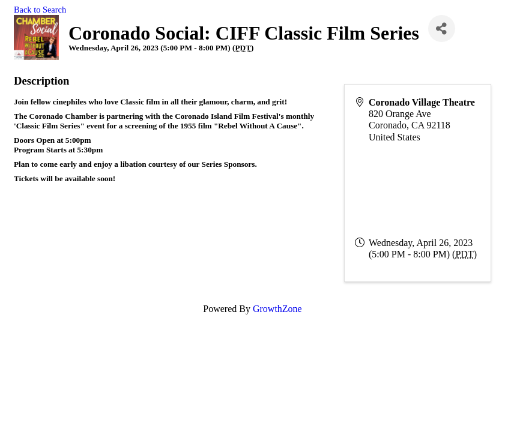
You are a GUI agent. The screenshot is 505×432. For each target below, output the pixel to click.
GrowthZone (277, 309)
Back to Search (40, 9)
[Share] (441, 28)
